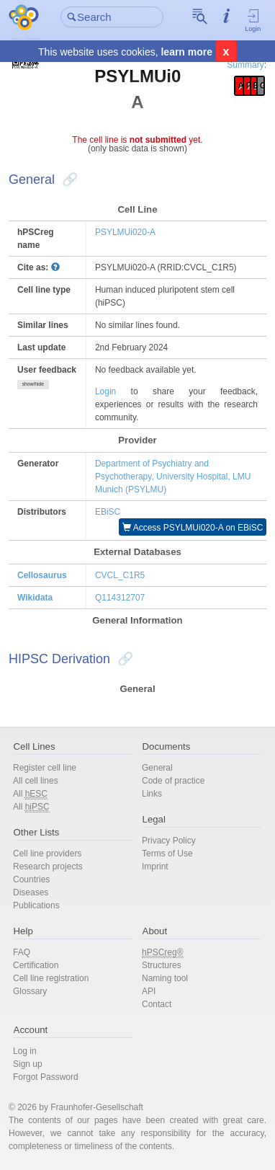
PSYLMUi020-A (125, 232)
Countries (31, 879)
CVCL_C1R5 (120, 575)
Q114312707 (120, 598)
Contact (156, 1004)
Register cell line (44, 768)
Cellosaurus (42, 575)
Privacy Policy (169, 841)
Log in (25, 1051)
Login (253, 20)
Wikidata (35, 598)
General (157, 768)
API (148, 991)
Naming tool (165, 978)
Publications (36, 905)
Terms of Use (167, 853)
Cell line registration (51, 978)
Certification (35, 965)
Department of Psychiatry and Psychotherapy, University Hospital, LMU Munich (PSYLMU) (173, 476)
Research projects (48, 866)
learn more (186, 52)
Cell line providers (47, 853)
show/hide (33, 383)
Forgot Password (45, 1077)
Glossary (30, 991)
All (30, 794)
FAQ (21, 952)
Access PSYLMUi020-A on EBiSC (192, 528)
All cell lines (35, 781)
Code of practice (173, 781)
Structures (161, 965)
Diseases (30, 892)
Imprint (155, 866)
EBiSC (107, 512)
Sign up (27, 1064)
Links (152, 794)
